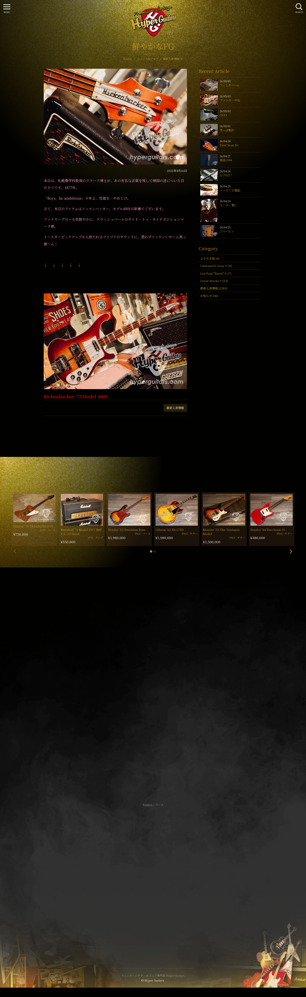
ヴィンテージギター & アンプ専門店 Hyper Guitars (153, 975)
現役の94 (226, 160)
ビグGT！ (226, 175)
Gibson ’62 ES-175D (170, 530)
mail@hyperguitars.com (159, 676)
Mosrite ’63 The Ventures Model (221, 532)
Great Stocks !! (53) (214, 281)
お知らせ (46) (209, 296)
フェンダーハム (230, 85)
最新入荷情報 (175, 408)
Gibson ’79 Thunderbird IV (33, 526)
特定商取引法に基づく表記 (153, 876)
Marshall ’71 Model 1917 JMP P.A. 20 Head (81, 532)
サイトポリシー (153, 870)
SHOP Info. (153, 688)
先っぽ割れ (227, 130)
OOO (223, 115)
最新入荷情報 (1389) (213, 288)
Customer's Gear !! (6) (216, 266)
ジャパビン (227, 231)
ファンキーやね (230, 100)
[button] (151, 551)
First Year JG (229, 145)
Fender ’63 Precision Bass (126, 530)
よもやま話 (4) (209, 258)
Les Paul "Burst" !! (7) (215, 273)
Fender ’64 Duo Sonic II (267, 530)
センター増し (228, 205)
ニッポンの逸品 (230, 190)
